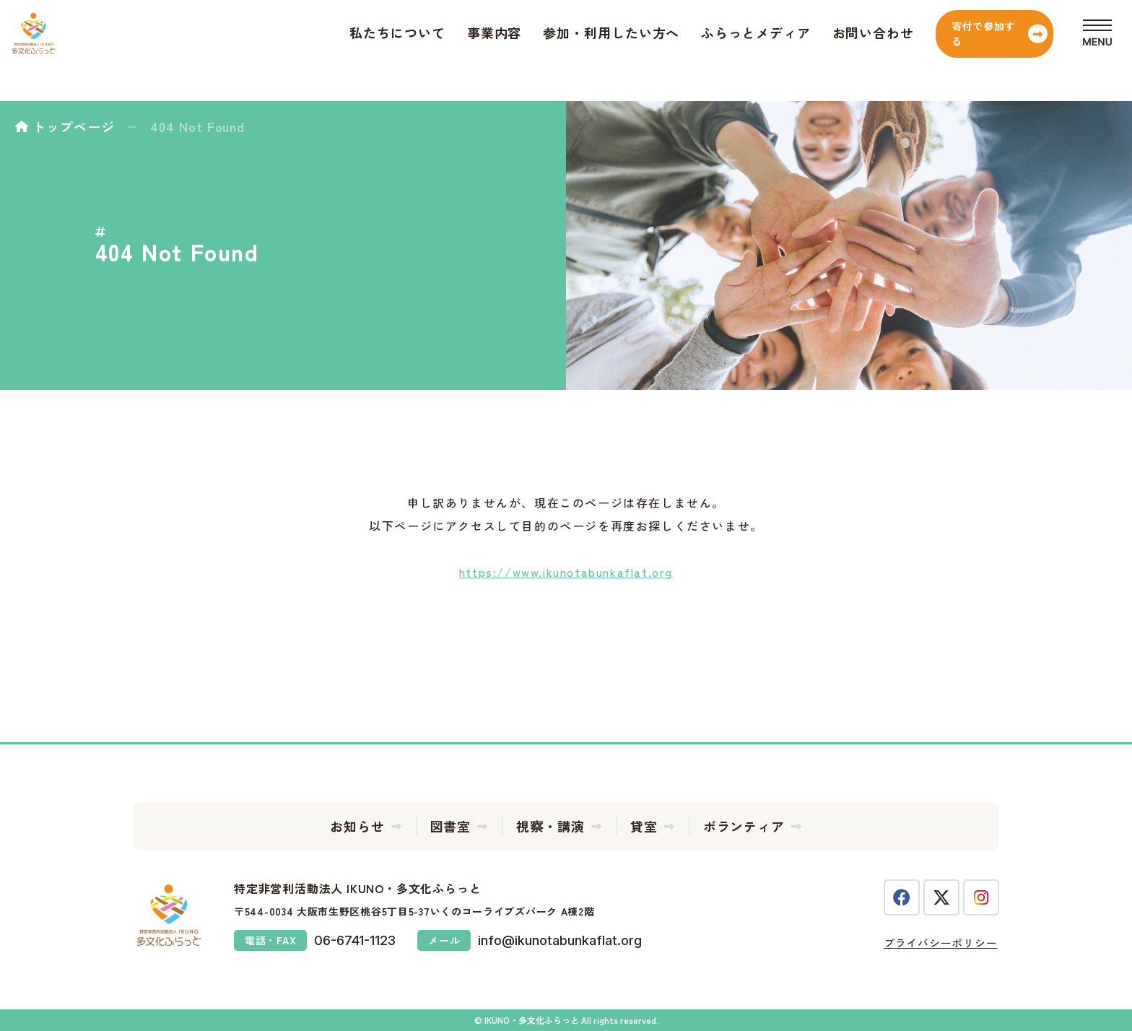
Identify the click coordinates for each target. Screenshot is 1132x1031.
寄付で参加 (935, 50)
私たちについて (325, 49)
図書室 (450, 826)
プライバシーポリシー (938, 942)
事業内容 (422, 49)
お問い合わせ (801, 49)
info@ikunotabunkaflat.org (560, 940)
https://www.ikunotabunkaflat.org (566, 571)
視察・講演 (550, 826)
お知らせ (357, 826)
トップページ (73, 126)
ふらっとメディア (683, 49)
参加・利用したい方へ (539, 49)
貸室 (644, 826)
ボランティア (744, 826)
